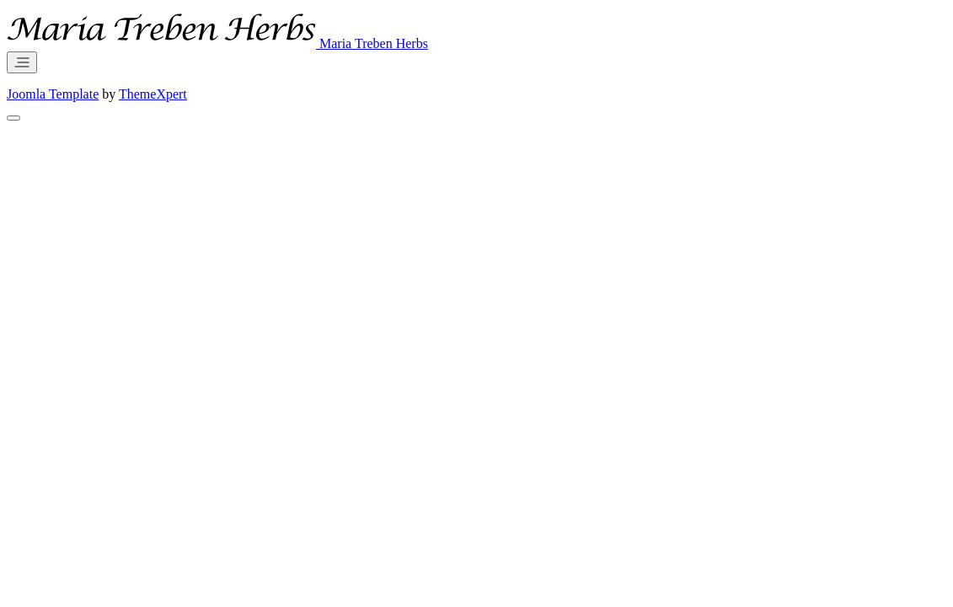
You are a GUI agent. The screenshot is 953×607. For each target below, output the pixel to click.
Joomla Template (53, 94)
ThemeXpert (153, 94)
